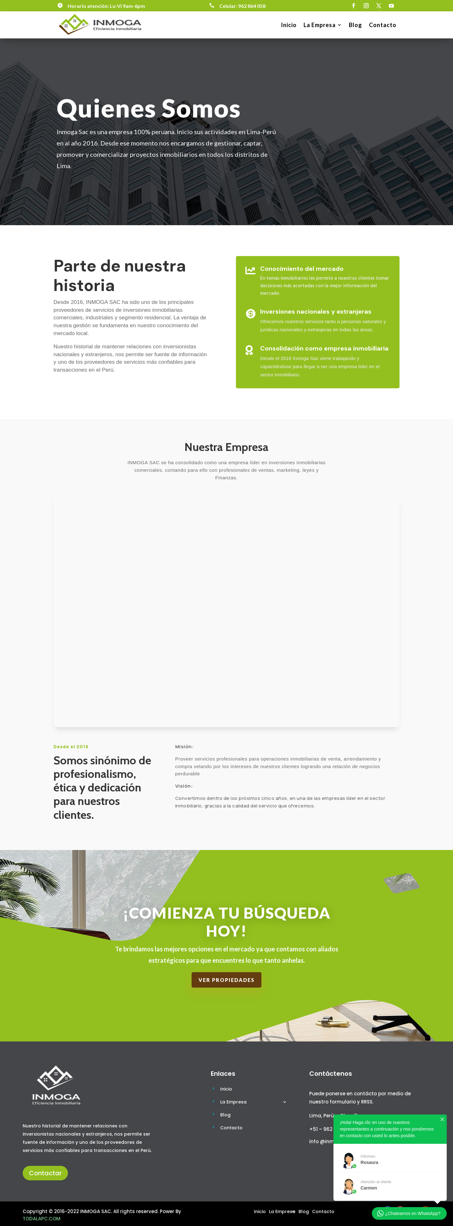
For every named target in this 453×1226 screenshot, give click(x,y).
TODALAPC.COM (41, 1218)
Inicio (289, 24)
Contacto (382, 24)
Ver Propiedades (226, 980)
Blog (355, 24)
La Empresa (320, 24)
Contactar (45, 1173)
